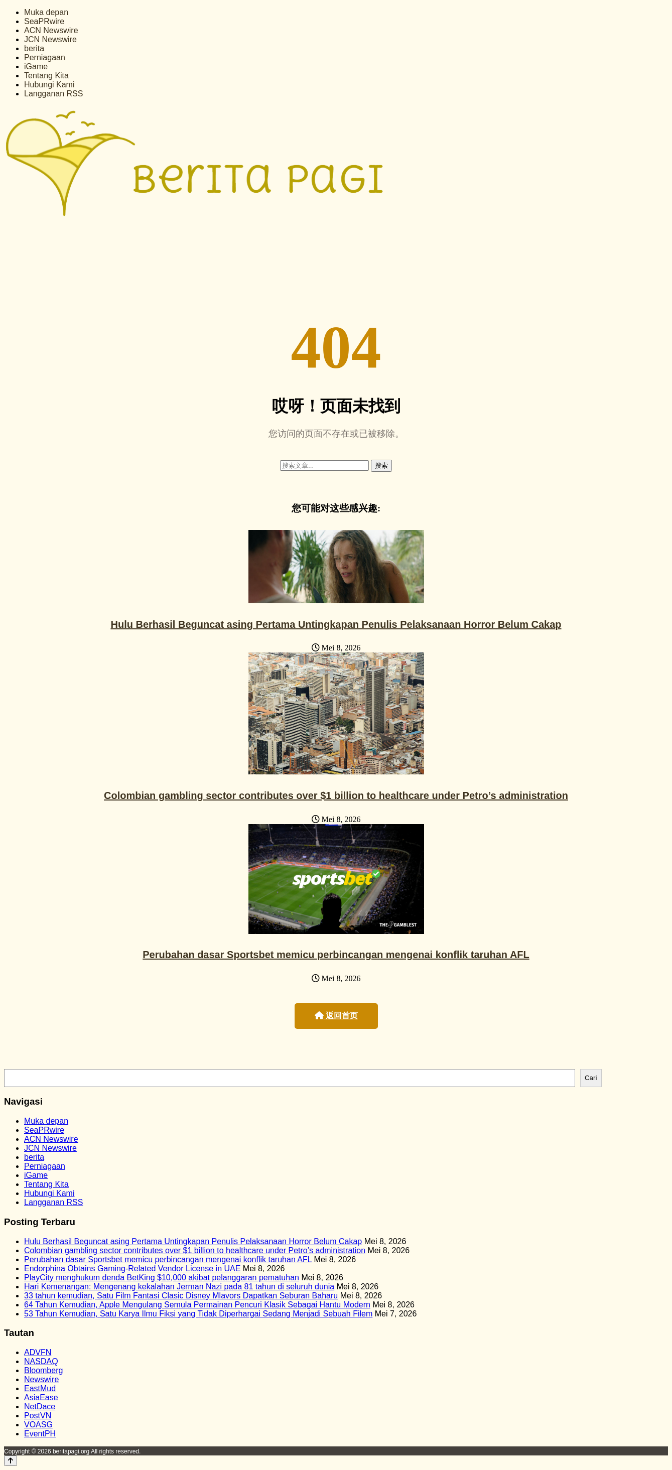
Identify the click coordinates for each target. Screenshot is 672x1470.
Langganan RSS (53, 93)
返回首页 (336, 1015)
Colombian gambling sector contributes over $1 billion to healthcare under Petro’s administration (336, 795)
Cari (591, 1078)
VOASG (38, 1424)
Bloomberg (43, 1370)
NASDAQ (41, 1361)
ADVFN (37, 1352)
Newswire (41, 1379)
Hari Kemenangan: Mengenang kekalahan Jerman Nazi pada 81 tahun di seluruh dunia (179, 1286)
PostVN (37, 1415)
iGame (36, 66)
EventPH (40, 1433)
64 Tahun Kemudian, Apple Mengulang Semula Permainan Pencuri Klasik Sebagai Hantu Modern (197, 1304)
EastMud (40, 1388)
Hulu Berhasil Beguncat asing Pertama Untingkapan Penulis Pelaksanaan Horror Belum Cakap (335, 624)
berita (34, 48)
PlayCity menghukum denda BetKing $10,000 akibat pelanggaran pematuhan (161, 1277)
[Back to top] (10, 1460)
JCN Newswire (50, 39)
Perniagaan (44, 57)
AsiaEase (41, 1397)
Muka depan (46, 12)
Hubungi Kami (49, 84)
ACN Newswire (51, 30)
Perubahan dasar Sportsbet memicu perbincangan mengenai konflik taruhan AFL (336, 954)
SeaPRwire (44, 21)
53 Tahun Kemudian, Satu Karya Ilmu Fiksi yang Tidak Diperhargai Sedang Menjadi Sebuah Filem (198, 1313)
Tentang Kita (46, 75)
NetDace (39, 1406)
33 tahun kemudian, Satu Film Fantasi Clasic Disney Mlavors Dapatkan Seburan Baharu (181, 1295)
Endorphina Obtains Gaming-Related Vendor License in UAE (132, 1268)
